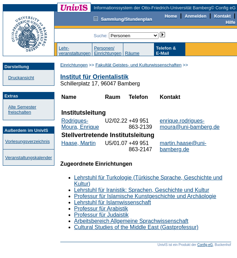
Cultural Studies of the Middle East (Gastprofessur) (136, 227)
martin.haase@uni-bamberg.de (183, 146)
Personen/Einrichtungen (108, 50)
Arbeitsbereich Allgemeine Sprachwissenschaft (131, 221)
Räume (132, 53)
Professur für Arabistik (101, 208)
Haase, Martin (78, 143)
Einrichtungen (74, 65)
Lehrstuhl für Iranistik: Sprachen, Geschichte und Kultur (141, 190)
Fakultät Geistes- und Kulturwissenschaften (138, 65)
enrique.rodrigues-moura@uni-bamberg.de (190, 124)
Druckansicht (21, 77)
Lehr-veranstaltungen (75, 50)
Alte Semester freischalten (22, 109)
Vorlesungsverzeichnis (27, 141)
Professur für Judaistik (101, 215)
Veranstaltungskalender (28, 157)
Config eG (205, 245)
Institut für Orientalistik (94, 76)
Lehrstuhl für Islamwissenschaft (112, 202)
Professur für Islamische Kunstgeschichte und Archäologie (145, 196)
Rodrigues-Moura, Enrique (80, 124)
